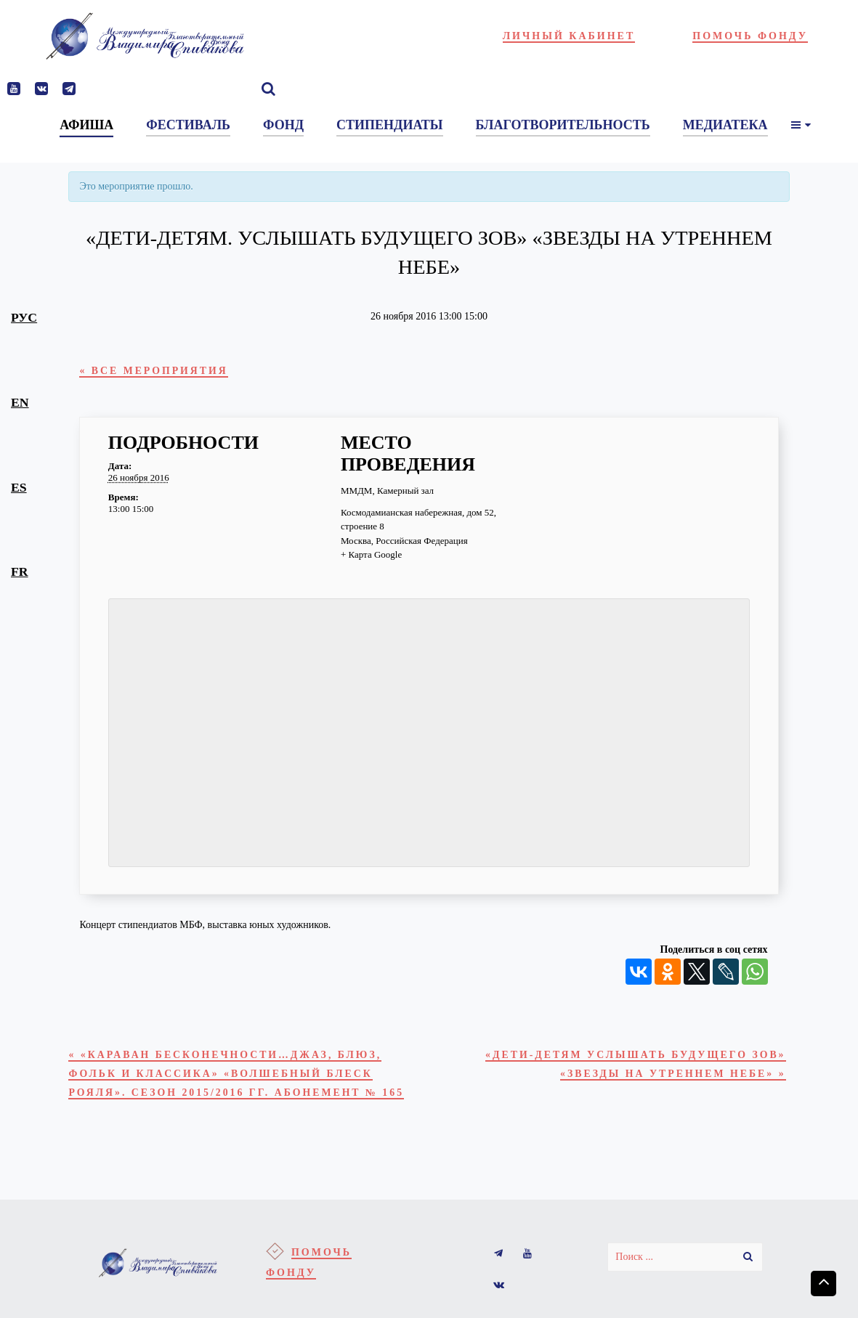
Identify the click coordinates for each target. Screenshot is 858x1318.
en (20, 402)
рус (24, 317)
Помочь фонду (750, 35)
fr (19, 571)
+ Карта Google (371, 559)
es (19, 487)
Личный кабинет (569, 35)
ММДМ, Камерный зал (387, 495)
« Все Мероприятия (169, 373)
